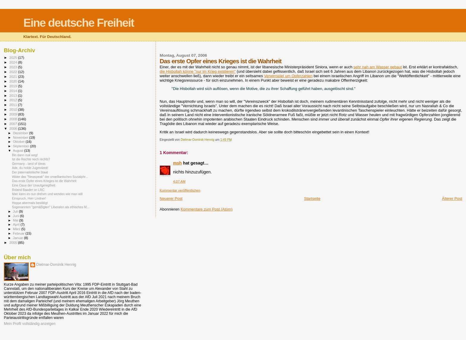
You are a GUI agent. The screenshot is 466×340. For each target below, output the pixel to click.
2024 (13, 62)
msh (177, 163)
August (18, 150)
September (21, 146)
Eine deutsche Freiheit (78, 22)
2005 (13, 242)
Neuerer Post (171, 198)
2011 (13, 105)
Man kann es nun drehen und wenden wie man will (47, 194)
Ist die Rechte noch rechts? (31, 159)
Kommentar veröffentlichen (180, 190)
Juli (16, 211)
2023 (13, 67)
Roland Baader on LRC (28, 190)
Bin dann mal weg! (25, 155)
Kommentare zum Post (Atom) (206, 209)
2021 (13, 76)
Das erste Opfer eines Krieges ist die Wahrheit (44, 181)
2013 (13, 95)
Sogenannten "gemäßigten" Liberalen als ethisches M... (50, 207)
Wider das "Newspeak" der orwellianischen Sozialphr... (50, 176)
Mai (16, 220)
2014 (13, 91)
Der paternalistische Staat (30, 172)
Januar (18, 238)
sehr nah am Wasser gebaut (377, 67)
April (17, 224)
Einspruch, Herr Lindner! (29, 198)
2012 (13, 100)
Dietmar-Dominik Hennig (56, 264)
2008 (13, 119)
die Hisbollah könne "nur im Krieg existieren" (198, 71)
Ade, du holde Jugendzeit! (30, 168)
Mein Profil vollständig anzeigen (30, 324)
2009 (13, 114)
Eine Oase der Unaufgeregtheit (33, 185)
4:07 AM (179, 181)
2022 (13, 72)
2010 (13, 109)
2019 (13, 86)
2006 (13, 128)
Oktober (19, 141)
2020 (13, 81)
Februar (19, 233)
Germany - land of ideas (28, 163)
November (21, 137)
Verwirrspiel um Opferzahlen (288, 76)
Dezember (21, 133)
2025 (13, 57)
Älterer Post (452, 198)
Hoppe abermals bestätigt (30, 203)
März (17, 229)
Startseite (312, 198)
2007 (13, 124)
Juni (16, 216)
